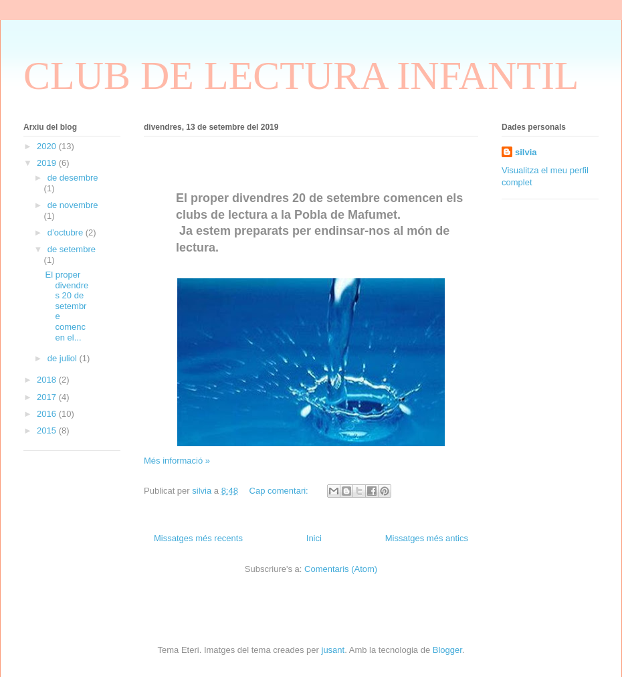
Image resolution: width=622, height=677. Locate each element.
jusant (333, 650)
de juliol (63, 358)
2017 (48, 397)
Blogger (447, 650)
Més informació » (177, 461)
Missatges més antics (426, 538)
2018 (48, 380)
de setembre (71, 249)
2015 (48, 430)
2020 (48, 146)
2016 (48, 414)
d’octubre (66, 232)
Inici (314, 538)
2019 (48, 163)
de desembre (72, 178)
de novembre (72, 205)
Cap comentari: (280, 491)
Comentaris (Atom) (340, 569)
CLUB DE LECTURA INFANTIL (301, 76)
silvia (526, 152)
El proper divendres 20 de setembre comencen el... (66, 306)
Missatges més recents (198, 538)
